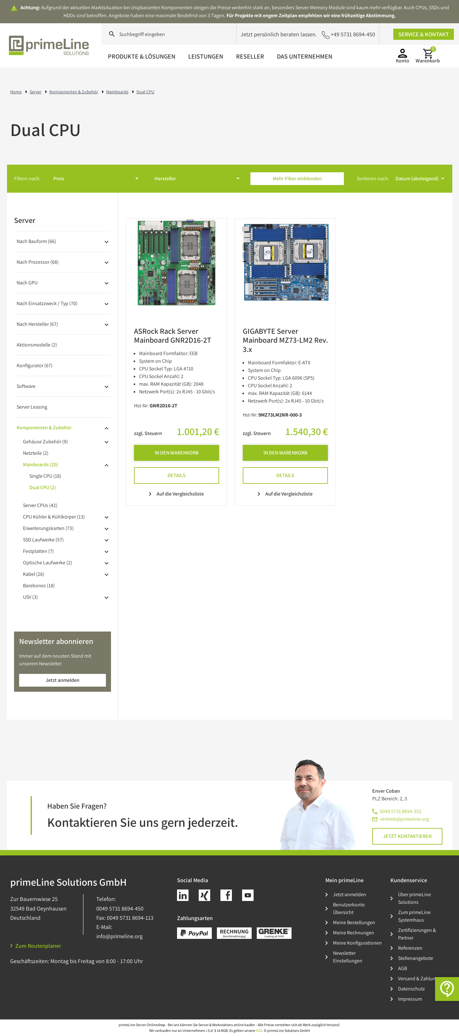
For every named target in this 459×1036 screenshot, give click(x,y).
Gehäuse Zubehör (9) (45, 441)
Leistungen (205, 56)
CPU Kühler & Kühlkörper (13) (54, 516)
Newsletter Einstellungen (347, 957)
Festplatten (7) (38, 551)
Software (26, 386)
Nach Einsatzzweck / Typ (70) (47, 303)
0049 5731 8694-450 (120, 908)
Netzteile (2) (35, 453)
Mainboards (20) (40, 464)
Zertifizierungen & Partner (417, 934)
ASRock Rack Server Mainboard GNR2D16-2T (172, 335)
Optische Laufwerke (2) (47, 562)
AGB (402, 968)
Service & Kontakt (423, 34)
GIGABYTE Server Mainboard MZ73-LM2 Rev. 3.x (285, 340)
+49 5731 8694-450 (348, 35)
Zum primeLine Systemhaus (414, 916)
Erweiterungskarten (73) (48, 528)
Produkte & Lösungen (141, 56)
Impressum (410, 999)
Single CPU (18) (45, 476)
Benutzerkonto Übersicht (349, 908)
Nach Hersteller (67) (37, 324)
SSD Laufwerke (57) (43, 539)
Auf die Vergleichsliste (176, 493)
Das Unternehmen (304, 56)
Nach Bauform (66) (36, 241)
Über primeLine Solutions (414, 898)
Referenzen (410, 948)
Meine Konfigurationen (357, 943)
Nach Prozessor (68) (38, 262)
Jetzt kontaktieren (407, 836)
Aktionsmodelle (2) (37, 344)
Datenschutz (411, 988)
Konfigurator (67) (35, 365)
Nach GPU (27, 282)
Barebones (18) (39, 585)
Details (176, 475)
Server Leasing (32, 407)
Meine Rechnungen (353, 932)
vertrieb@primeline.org (404, 819)
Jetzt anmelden (62, 680)
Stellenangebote (415, 958)
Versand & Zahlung (418, 978)
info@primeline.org (119, 936)
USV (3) (30, 597)
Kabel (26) (33, 574)
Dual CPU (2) (42, 487)
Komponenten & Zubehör (44, 427)
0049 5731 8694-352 (400, 811)
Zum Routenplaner (35, 945)
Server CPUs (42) (40, 505)
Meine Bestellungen (354, 922)
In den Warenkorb (176, 452)
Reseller (250, 56)
